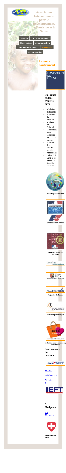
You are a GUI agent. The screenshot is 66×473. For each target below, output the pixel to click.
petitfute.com (51, 375)
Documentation (35, 52)
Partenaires (47, 47)
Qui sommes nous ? (40, 38)
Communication (42, 43)
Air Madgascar (50, 413)
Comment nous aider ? (27, 47)
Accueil (24, 38)
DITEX (48, 370)
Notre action (26, 43)
